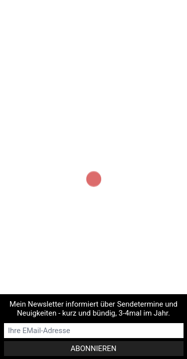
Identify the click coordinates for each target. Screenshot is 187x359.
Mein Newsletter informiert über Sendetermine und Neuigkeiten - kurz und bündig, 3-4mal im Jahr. (93, 309)
